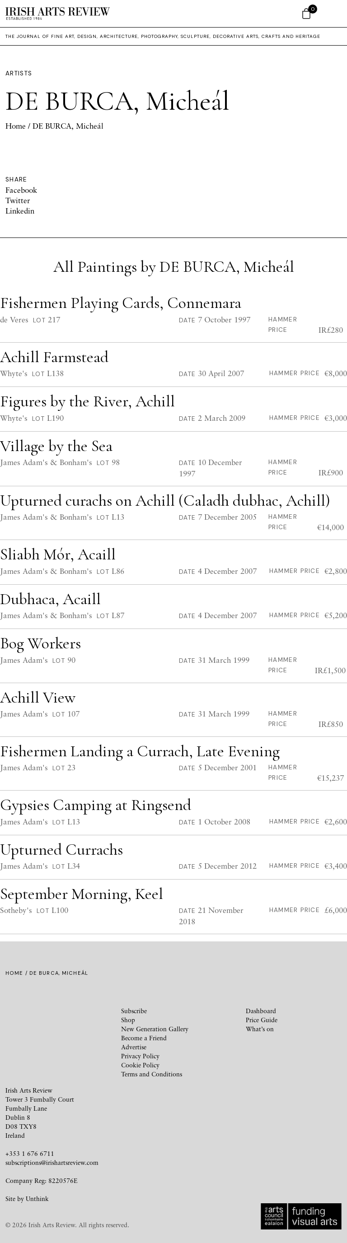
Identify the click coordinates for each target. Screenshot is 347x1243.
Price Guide (261, 1020)
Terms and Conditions (151, 1074)
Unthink (37, 1198)
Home (15, 125)
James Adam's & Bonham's (46, 462)
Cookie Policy (140, 1065)
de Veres (14, 319)
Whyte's (14, 373)
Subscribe (134, 1011)
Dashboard (261, 1011)
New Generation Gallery (154, 1029)
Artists (19, 73)
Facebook (21, 190)
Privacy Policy (140, 1056)
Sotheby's (16, 910)
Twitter (17, 200)
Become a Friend (144, 1038)
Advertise (133, 1047)
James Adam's (24, 660)
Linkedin (19, 210)
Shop (128, 1020)
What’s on (260, 1029)
